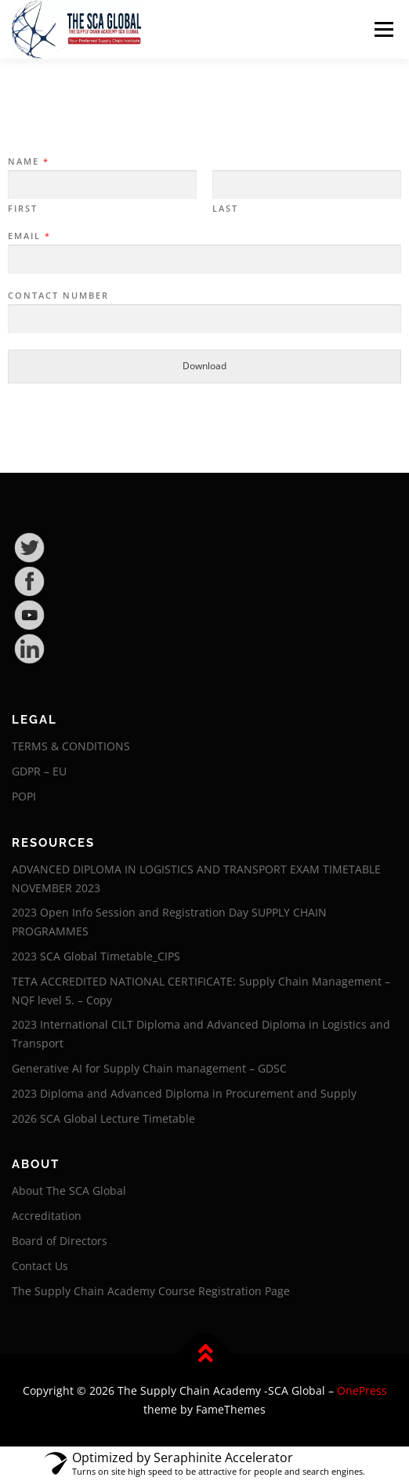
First (23, 208)
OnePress (362, 1390)
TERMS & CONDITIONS (71, 746)
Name (28, 161)
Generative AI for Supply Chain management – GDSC (149, 1068)
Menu (382, 29)
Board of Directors (59, 1240)
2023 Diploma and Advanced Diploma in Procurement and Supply (184, 1093)
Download (204, 365)
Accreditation (46, 1215)
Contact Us (40, 1265)
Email (28, 235)
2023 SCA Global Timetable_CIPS (96, 956)
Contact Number (58, 295)
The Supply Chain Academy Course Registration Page (151, 1290)
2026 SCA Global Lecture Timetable (103, 1118)
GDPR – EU (39, 771)
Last (225, 208)
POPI (24, 796)
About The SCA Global (69, 1190)
